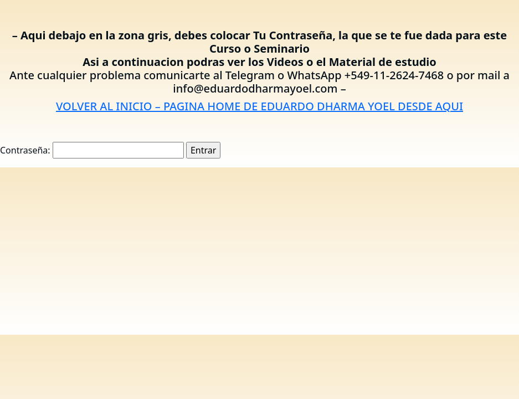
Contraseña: (92, 150)
